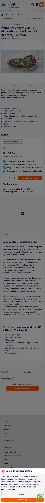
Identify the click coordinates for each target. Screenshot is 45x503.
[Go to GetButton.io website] (39, 500)
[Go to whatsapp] (39, 496)
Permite (22, 500)
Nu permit (22, 494)
